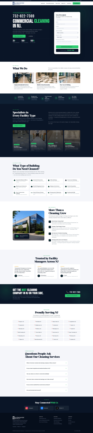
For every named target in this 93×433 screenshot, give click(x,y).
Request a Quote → (19, 125)
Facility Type (58, 35)
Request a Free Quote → (72, 295)
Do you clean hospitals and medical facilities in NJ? (46, 368)
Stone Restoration (50, 3)
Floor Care (58, 3)
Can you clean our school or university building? (46, 374)
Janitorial (43, 3)
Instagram (23, 426)
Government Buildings (58, 423)
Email (57, 22)
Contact (69, 423)
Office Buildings (57, 421)
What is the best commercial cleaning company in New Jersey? (46, 363)
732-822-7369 (23, 16)
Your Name (58, 17)
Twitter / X (19, 426)
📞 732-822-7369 (54, 0)
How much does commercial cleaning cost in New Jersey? (46, 379)
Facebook (14, 426)
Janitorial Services (42, 418)
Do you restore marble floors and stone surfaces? (46, 384)
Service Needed (59, 30)
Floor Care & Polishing (43, 421)
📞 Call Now (30, 36)
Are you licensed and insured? (46, 390)
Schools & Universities (58, 420)
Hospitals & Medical (57, 418)
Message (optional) (60, 39)
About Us (63, 3)
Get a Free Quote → (19, 36)
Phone (57, 26)
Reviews (69, 420)
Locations (69, 3)
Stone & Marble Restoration (44, 420)
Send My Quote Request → (67, 47)
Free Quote (76, 3)
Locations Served (71, 421)
